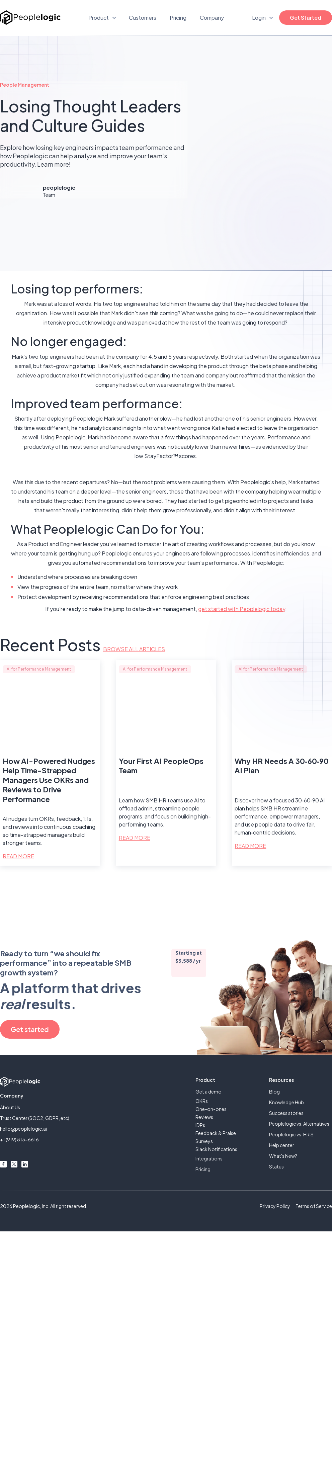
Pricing (178, 17)
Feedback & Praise (215, 1133)
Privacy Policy (275, 1206)
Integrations (209, 1158)
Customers (142, 17)
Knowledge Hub (286, 1102)
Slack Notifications (216, 1149)
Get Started (305, 17)
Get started (30, 1029)
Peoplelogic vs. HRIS (291, 1134)
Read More (18, 856)
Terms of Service (314, 1206)
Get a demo (208, 1092)
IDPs (200, 1125)
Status (276, 1166)
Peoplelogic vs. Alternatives (299, 1124)
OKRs (201, 1101)
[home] (30, 17)
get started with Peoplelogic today (241, 608)
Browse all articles (134, 649)
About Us (10, 1107)
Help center (281, 1145)
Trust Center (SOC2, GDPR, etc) (34, 1118)
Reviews (204, 1117)
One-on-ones (211, 1109)
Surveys (204, 1141)
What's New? (283, 1156)
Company (212, 17)
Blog (274, 1092)
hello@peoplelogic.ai (23, 1129)
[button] (102, 17)
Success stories (286, 1113)
